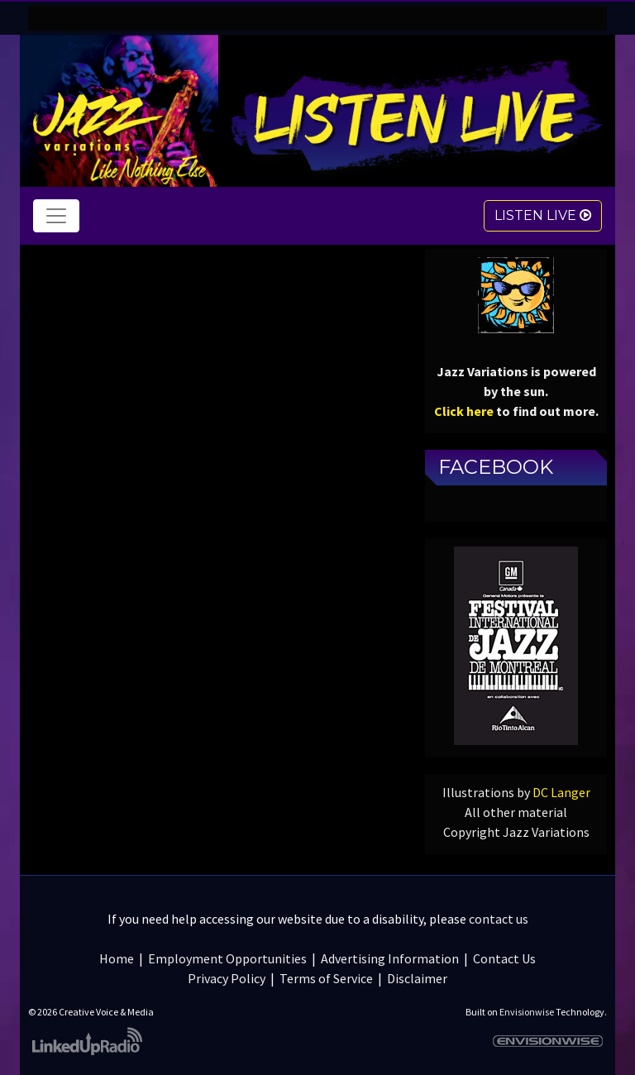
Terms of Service (326, 978)
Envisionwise (526, 1012)
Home (116, 958)
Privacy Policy (226, 978)
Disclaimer (417, 978)
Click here (464, 411)
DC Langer (561, 792)
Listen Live (542, 215)
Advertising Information (390, 958)
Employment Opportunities (227, 958)
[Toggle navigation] (56, 215)
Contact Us (504, 958)
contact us (498, 918)
